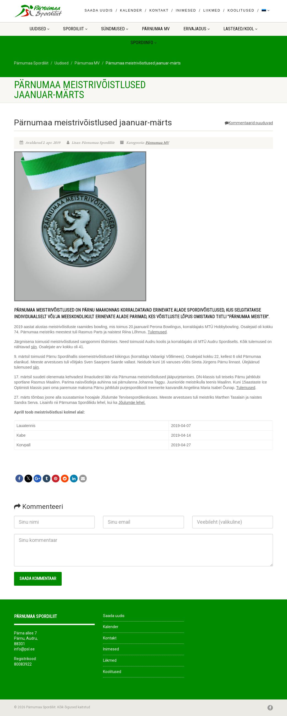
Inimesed (186, 10)
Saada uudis (99, 10)
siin (34, 347)
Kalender (131, 10)
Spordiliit (75, 28)
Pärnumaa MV (156, 28)
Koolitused (241, 10)
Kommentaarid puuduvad (249, 123)
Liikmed (211, 10)
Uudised (39, 28)
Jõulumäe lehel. (131, 402)
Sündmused (114, 28)
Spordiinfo (143, 42)
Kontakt (159, 10)
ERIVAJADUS (196, 28)
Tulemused (157, 332)
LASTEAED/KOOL (240, 28)
